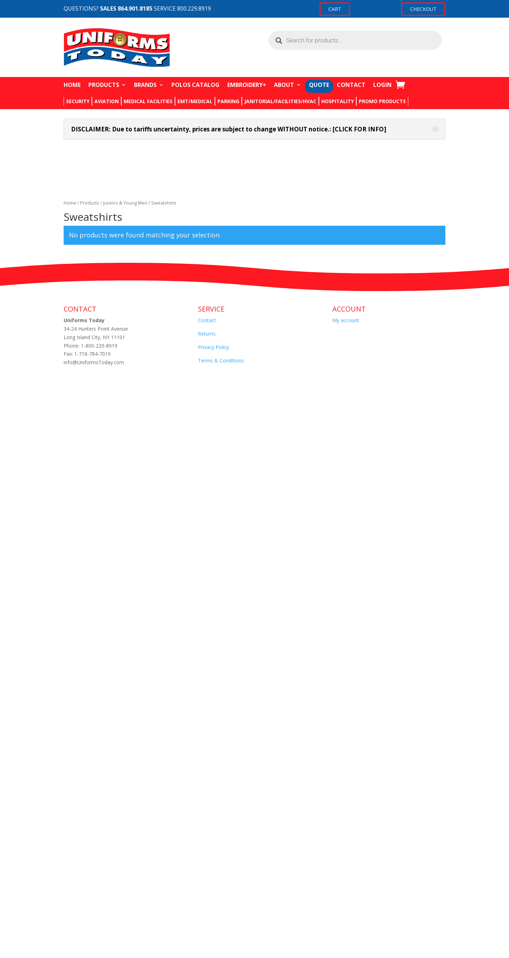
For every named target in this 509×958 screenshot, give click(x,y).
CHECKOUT (423, 9)
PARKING (228, 101)
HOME (72, 85)
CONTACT (351, 85)
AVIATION (106, 101)
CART (334, 9)
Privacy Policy (213, 347)
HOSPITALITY (337, 101)
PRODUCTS (103, 85)
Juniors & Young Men (125, 203)
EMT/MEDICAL (194, 101)
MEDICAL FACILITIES (148, 101)
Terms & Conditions (221, 360)
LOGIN (382, 85)
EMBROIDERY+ (246, 85)
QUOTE (319, 85)
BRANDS (145, 85)
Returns (207, 333)
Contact (207, 320)
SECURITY (77, 101)
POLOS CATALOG (195, 85)
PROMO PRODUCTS (382, 101)
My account (345, 320)
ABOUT (284, 85)
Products (89, 203)
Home (70, 203)
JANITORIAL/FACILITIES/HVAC (280, 101)
